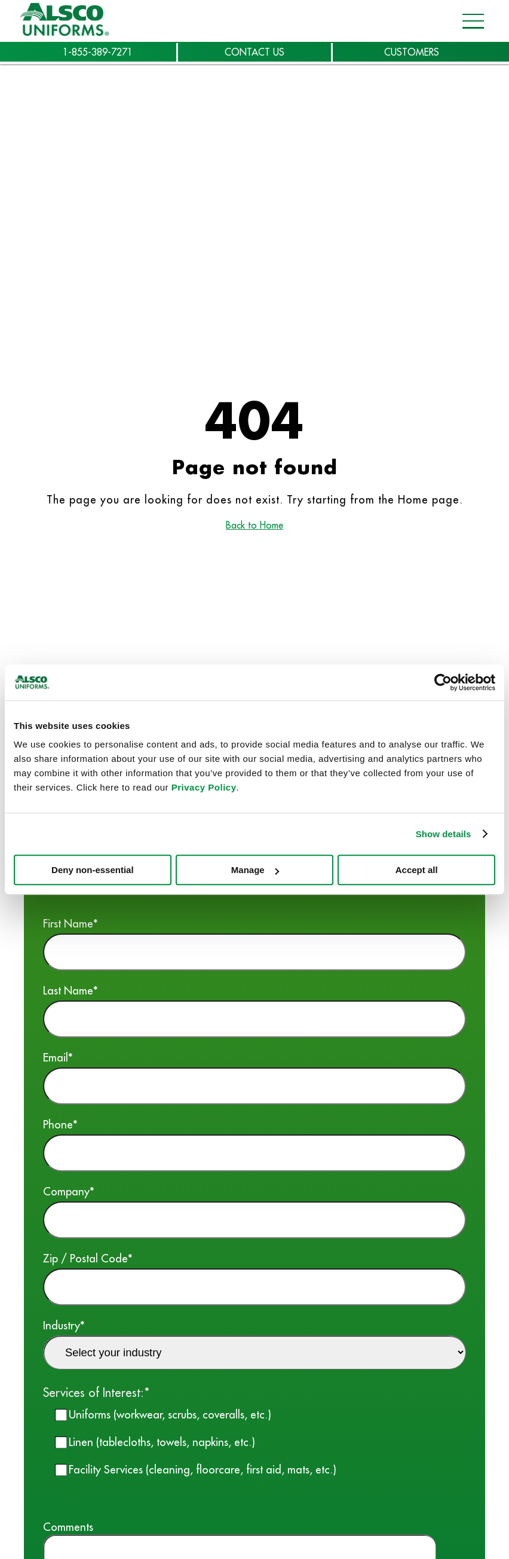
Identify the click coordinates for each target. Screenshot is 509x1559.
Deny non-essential (92, 870)
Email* (254, 1077)
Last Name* (254, 1010)
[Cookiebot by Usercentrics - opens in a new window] (443, 682)
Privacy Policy (204, 787)
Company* (254, 1211)
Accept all (416, 870)
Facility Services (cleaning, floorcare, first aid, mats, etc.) (202, 1469)
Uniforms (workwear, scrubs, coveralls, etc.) (170, 1414)
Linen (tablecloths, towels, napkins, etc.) (162, 1442)
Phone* (254, 1144)
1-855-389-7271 (98, 52)
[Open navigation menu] (469, 21)
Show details (443, 834)
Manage (255, 870)
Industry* (254, 1343)
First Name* (254, 943)
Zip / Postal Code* (254, 1278)
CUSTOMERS (411, 52)
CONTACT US (254, 52)
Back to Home (254, 525)
